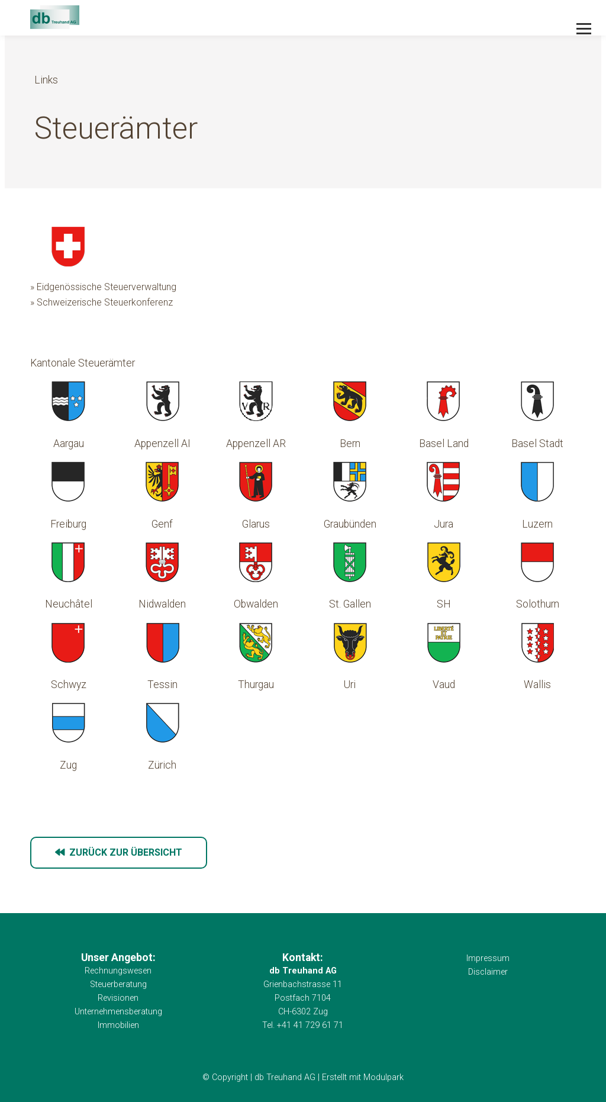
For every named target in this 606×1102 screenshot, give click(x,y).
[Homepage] (248, 18)
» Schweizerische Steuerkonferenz (101, 302)
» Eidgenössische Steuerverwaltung (103, 287)
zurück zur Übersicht (118, 852)
